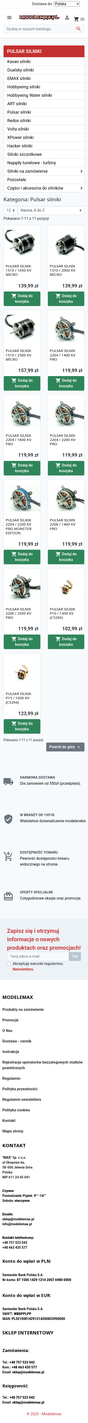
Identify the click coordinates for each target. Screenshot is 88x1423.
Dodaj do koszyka (22, 298)
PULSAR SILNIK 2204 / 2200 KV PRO (62, 439)
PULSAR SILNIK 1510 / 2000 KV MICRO (62, 270)
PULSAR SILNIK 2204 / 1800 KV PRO (18, 439)
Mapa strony (12, 1131)
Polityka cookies (16, 1110)
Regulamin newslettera (21, 1099)
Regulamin (11, 1078)
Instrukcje (10, 1052)
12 (9, 210)
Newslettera (23, 969)
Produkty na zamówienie (23, 1009)
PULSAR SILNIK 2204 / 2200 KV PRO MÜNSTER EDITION (18, 526)
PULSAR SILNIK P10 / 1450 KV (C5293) (62, 613)
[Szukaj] (44, 28)
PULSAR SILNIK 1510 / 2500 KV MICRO (18, 354)
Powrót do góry (65, 747)
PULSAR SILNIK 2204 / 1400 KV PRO (62, 354)
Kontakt (8, 1120)
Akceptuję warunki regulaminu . (38, 966)
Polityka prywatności (20, 1089)
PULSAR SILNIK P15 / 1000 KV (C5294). (18, 697)
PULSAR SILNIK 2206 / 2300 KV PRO (18, 613)
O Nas (7, 1030)
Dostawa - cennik (16, 1041)
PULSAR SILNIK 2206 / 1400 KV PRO (62, 524)
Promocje (10, 1020)
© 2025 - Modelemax (44, 1414)
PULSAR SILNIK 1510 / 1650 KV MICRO (18, 270)
